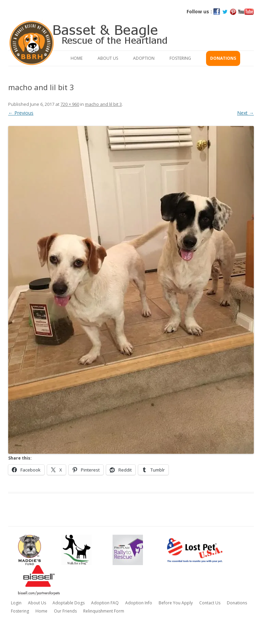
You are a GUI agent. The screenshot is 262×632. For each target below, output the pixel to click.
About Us (108, 58)
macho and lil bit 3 (103, 104)
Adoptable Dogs (69, 603)
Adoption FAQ (105, 603)
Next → (245, 113)
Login (16, 603)
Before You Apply (176, 603)
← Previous (20, 113)
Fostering (180, 58)
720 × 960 (69, 104)
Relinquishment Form (103, 611)
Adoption (144, 58)
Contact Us (209, 603)
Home (77, 58)
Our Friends (65, 611)
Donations (223, 58)
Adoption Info (138, 603)
